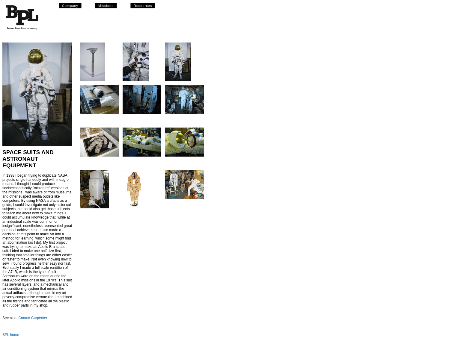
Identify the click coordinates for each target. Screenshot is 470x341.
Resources (143, 5)
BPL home (10, 335)
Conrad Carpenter (32, 318)
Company (70, 5)
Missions (106, 5)
